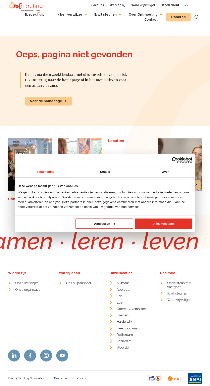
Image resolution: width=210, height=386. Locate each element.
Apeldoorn (124, 290)
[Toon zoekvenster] (196, 17)
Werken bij (117, 5)
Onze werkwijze (27, 283)
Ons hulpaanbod (78, 283)
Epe (119, 302)
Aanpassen (104, 223)
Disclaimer (61, 378)
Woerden (123, 347)
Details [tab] (105, 171)
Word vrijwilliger (143, 5)
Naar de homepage (46, 101)
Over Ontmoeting (143, 14)
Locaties (97, 5)
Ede (119, 296)
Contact (151, 19)
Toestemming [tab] (45, 171)
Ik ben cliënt (170, 5)
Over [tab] (165, 171)
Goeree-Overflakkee (132, 309)
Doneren (178, 17)
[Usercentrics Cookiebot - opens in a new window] (174, 160)
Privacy (81, 378)
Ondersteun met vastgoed (179, 285)
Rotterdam (125, 335)
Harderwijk (124, 322)
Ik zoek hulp (35, 14)
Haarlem (123, 315)
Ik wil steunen (105, 14)
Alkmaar (123, 283)
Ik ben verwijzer (69, 14)
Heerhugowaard (129, 328)
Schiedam (124, 341)
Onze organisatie (27, 290)
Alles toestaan (163, 223)
